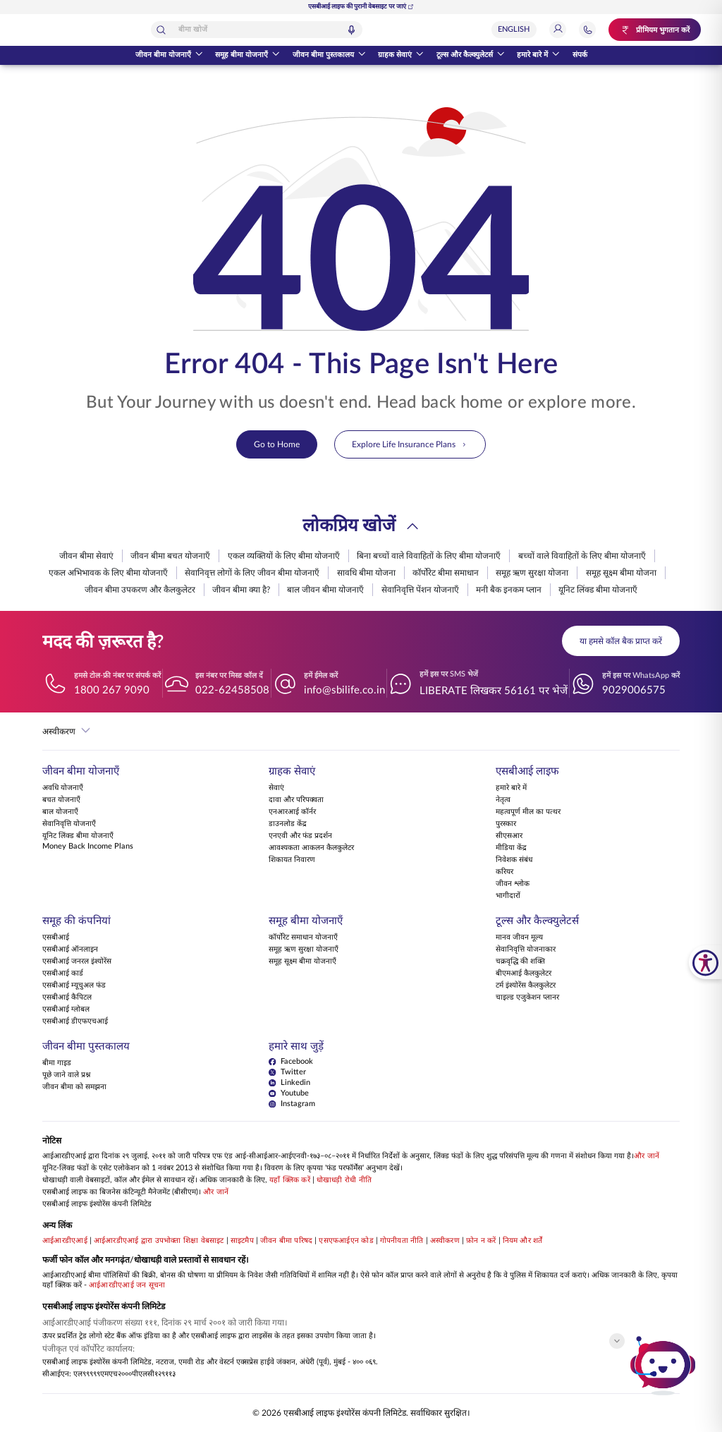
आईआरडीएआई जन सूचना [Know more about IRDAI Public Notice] (127, 1286)
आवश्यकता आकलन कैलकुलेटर (311, 848)
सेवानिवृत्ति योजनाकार (526, 950)
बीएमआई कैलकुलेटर (523, 974)
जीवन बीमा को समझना (74, 1087)
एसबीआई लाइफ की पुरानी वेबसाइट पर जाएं (361, 7)
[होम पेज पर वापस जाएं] (68, 30)
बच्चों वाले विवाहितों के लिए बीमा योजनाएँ (582, 556)
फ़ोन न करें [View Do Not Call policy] (481, 1241)
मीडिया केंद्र (511, 848)
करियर (504, 872)
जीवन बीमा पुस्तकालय (329, 55)
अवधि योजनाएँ (62, 788)
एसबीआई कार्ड (62, 974)
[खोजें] (211, 30)
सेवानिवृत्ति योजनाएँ (69, 824)
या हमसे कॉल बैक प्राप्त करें (621, 641)
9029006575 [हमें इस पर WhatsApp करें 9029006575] (634, 690)
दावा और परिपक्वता (296, 800)
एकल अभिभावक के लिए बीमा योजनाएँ (108, 573)
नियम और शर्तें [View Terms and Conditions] (523, 1241)
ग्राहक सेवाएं (401, 55)
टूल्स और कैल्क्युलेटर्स (470, 55)
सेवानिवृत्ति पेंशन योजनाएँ (420, 589)
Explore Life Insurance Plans (410, 444)
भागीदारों (508, 896)
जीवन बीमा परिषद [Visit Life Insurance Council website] (286, 1241)
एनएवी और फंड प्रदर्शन (300, 836)
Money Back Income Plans (87, 847)
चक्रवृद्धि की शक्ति (520, 962)
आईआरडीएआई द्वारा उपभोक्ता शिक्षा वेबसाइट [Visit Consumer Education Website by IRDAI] (159, 1241)
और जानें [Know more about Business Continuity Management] (215, 1192)
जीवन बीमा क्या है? (241, 589)
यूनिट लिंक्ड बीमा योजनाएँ (597, 589)
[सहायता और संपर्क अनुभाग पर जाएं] (594, 29)
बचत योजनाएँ (61, 800)
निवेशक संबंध (514, 860)
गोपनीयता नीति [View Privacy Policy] (402, 1241)
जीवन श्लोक (513, 884)
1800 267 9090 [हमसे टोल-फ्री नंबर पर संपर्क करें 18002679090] (111, 690)
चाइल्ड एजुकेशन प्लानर (527, 998)
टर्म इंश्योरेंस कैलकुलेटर (526, 986)
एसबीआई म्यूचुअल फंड (74, 986)
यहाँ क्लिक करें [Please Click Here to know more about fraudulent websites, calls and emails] (289, 1180)
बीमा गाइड (56, 1063)
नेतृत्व (503, 800)
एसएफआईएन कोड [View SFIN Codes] (346, 1241)
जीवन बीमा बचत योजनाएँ (170, 556)
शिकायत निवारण (292, 860)
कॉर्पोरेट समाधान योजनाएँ (303, 938)
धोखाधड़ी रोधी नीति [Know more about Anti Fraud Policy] (344, 1180)
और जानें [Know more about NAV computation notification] (646, 1156)
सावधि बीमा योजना (366, 573)
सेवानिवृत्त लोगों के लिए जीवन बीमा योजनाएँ (252, 573)
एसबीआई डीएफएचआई (75, 1022)
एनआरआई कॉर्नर (292, 812)
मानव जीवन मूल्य (519, 938)
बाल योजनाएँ (60, 812)
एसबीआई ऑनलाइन (70, 950)
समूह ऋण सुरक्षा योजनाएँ (303, 950)
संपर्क (580, 55)
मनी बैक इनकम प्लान (509, 589)
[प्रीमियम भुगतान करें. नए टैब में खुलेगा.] (658, 29)
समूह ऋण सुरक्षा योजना (532, 573)
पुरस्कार (506, 824)
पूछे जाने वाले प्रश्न (66, 1075)
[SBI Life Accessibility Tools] (705, 962)
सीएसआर (509, 836)
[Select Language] (521, 29)
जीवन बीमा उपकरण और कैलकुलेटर (140, 589)
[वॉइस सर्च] (401, 30)
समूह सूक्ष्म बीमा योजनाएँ (302, 962)
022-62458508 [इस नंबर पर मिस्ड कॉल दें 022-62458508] (232, 690)
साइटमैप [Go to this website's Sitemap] (242, 1241)
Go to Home (277, 444)
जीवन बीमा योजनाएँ (169, 55)
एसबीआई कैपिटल (67, 998)
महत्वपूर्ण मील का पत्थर (528, 812)
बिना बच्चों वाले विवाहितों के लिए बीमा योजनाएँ (429, 556)
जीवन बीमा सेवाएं (86, 556)
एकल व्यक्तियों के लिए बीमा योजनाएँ (284, 556)
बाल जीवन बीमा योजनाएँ (325, 589)
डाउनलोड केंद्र (288, 824)
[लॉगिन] (564, 29)
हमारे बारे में (538, 55)
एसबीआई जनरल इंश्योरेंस (76, 962)
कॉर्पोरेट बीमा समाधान (445, 573)
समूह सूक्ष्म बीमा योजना (621, 573)
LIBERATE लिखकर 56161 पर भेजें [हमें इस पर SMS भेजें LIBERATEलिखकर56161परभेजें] (494, 691)
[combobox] (306, 29)
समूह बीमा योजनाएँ (247, 55)
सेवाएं (276, 788)
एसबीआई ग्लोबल (66, 1010)
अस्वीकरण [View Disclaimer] (445, 1241)
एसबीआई (55, 938)
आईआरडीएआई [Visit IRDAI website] (64, 1241)
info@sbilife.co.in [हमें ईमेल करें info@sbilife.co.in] (344, 690)
